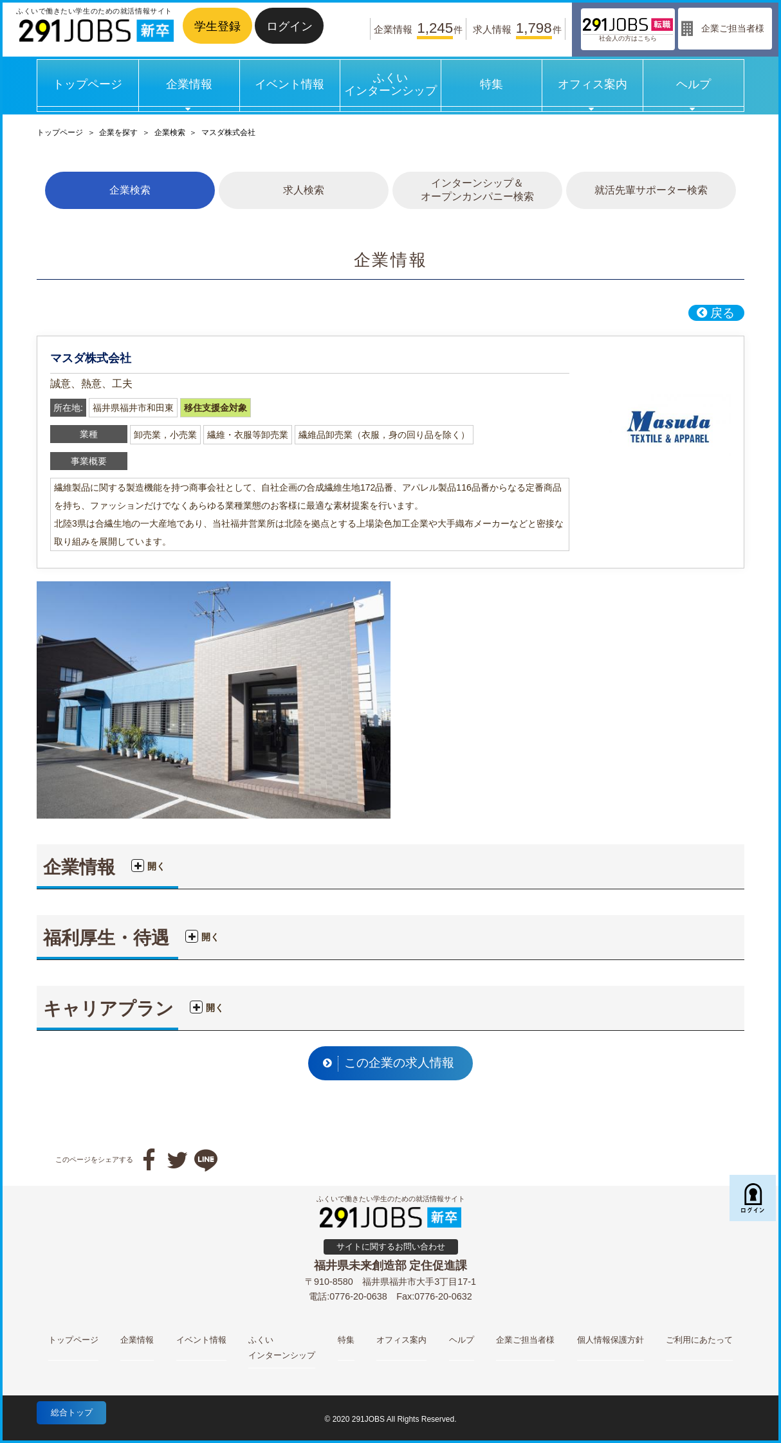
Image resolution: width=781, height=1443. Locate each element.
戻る (715, 313)
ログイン (289, 26)
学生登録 (217, 26)
